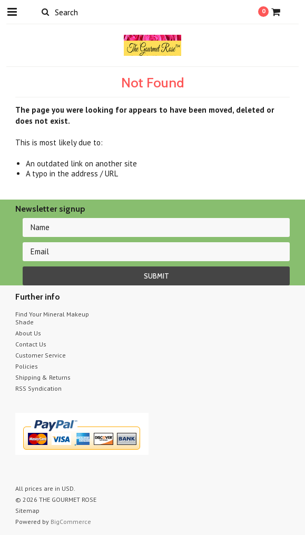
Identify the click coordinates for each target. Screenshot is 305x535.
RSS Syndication (38, 388)
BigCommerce (71, 522)
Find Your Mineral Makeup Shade (52, 318)
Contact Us (30, 344)
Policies (26, 366)
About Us (28, 333)
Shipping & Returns (43, 377)
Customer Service (40, 355)
